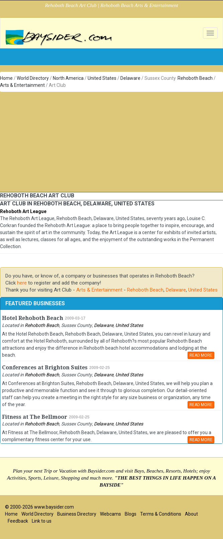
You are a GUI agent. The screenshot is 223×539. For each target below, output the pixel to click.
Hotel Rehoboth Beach (32, 318)
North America (68, 78)
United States (102, 78)
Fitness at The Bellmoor (34, 417)
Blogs (130, 514)
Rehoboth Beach (195, 78)
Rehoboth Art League (23, 211)
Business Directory (76, 514)
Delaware (130, 78)
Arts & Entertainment (22, 85)
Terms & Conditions (160, 514)
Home (6, 78)
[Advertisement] (112, 142)
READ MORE (201, 355)
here (22, 283)
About (191, 514)
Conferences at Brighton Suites (45, 367)
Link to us (41, 521)
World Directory (33, 78)
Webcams (110, 514)
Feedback (18, 521)
